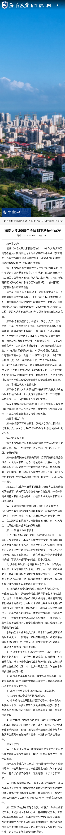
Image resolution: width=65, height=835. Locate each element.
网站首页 (22, 220)
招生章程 (49, 220)
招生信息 (36, 220)
